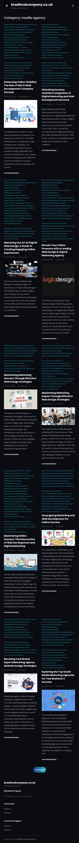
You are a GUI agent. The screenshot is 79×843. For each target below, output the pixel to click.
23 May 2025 (21, 670)
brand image (62, 63)
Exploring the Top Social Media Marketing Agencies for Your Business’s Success (58, 677)
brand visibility (8, 642)
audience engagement (49, 650)
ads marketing (53, 619)
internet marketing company (51, 40)
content (20, 63)
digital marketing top (67, 632)
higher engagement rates (62, 366)
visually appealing (52, 384)
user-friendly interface (11, 239)
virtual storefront (47, 236)
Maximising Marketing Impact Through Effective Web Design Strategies (57, 396)
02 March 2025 (60, 686)
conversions (28, 63)
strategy (71, 379)
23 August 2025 (22, 257)
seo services (17, 32)
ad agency (45, 619)
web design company (11, 37)
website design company (22, 50)
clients (6, 63)
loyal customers (68, 368)
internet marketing (64, 35)
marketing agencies (10, 488)
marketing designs (10, 200)
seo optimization (23, 366)
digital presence (9, 647)
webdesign (20, 213)
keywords (26, 65)
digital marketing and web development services (57, 73)
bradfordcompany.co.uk (32, 4)
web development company (13, 45)
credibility (16, 228)
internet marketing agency (50, 37)
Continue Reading (11, 173)
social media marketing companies (53, 645)
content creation (47, 655)
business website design (24, 24)
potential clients (9, 652)
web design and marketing (12, 371)
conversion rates (47, 363)
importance (18, 65)
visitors (22, 75)
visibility (16, 75)
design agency (8, 27)
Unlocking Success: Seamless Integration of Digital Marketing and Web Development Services (58, 95)
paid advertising (57, 501)
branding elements (57, 361)
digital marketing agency (60, 30)
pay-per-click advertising (60, 78)
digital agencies (22, 183)
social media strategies (49, 663)
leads (31, 65)
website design (9, 50)
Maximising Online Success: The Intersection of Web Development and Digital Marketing (19, 541)
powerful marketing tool (62, 373)
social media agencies (49, 642)
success (44, 381)
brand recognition (28, 361)
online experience (47, 228)
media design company (23, 203)
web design (8, 35)
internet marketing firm (49, 198)
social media (69, 640)
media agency (20, 30)
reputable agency (47, 231)
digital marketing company (50, 32)
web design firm (24, 37)
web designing (22, 40)
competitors (13, 63)
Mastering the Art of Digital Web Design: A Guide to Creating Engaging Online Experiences (20, 247)
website (24, 47)
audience (45, 63)
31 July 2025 (59, 404)
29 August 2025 (60, 104)
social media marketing (49, 83)
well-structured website (49, 389)
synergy (6, 527)
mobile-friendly (9, 68)
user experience (9, 75)
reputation (51, 376)
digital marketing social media (51, 632)
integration (67, 496)
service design (8, 205)
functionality (57, 75)
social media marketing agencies (52, 660)
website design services (11, 53)
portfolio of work (31, 650)
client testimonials (57, 652)
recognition (19, 652)
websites (57, 511)
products (44, 376)
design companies (10, 183)
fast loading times (48, 366)
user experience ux (57, 381)
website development (11, 55)
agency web (46, 24)
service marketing (27, 32)
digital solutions (9, 65)
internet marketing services (50, 42)
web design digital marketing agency (61, 239)
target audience (58, 233)
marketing (26, 27)
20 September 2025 (24, 96)
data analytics (46, 68)
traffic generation (10, 368)
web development (10, 42)
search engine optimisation (12, 236)
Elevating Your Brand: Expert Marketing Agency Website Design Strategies (20, 662)
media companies (9, 203)
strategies (60, 83)
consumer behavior (10, 363)
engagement (8, 231)
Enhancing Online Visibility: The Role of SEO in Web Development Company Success (20, 87)
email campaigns (47, 75)
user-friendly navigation (15, 655)
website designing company (13, 221)
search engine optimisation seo (52, 379)
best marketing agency (49, 622)
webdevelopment (47, 486)
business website (9, 24)
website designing (26, 53)
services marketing (10, 351)
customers (64, 65)
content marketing (48, 493)
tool (65, 83)
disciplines (45, 496)
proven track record (61, 657)
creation (57, 65)
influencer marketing (48, 657)
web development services (12, 47)
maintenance (66, 75)
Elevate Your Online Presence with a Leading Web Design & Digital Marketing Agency (56, 250)
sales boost (45, 504)
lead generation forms (22, 647)
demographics (56, 68)
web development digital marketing (15, 532)
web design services (10, 40)
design (34, 24)
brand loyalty (17, 361)
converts (21, 645)
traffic (66, 506)
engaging (61, 496)
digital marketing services (50, 35)
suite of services (47, 233)
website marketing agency (12, 223)
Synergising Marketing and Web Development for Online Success (58, 519)
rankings (27, 68)
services (31, 73)
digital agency (62, 27)
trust (49, 381)
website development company (14, 58)
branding (16, 642)
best (59, 619)
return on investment (49, 80)
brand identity (52, 63)
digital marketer (9, 185)
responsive (66, 501)
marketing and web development (63, 499)
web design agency (18, 35)
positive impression (48, 373)
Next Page (39, 770)
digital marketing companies (13, 190)
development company (49, 27)
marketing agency (9, 30)
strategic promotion (65, 231)
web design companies (11, 208)
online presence (19, 68)
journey (71, 226)
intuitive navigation (56, 368)
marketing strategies (10, 366)
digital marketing (47, 30)
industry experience (60, 655)
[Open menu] (73, 6)
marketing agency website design (14, 650)
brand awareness (47, 491)
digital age (69, 68)
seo (26, 30)
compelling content (10, 645)
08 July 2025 (59, 526)
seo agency (31, 30)
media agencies (61, 637)
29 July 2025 (21, 550)
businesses (54, 223)
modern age (7, 233)
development (18, 27)
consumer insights (48, 65)
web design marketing (49, 386)
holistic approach (63, 226)
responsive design (29, 233)
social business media (58, 640)
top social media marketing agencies (53, 668)
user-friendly (67, 381)
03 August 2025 (23, 386)
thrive (66, 233)
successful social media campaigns (53, 665)
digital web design (25, 228)
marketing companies (60, 45)
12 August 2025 (60, 260)
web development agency (24, 42)
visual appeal (62, 236)
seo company (8, 32)
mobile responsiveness (28, 231)
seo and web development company (16, 73)
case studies (24, 642)
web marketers (64, 53)
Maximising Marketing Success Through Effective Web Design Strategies (20, 378)
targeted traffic (14, 527)
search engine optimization (12, 70)
